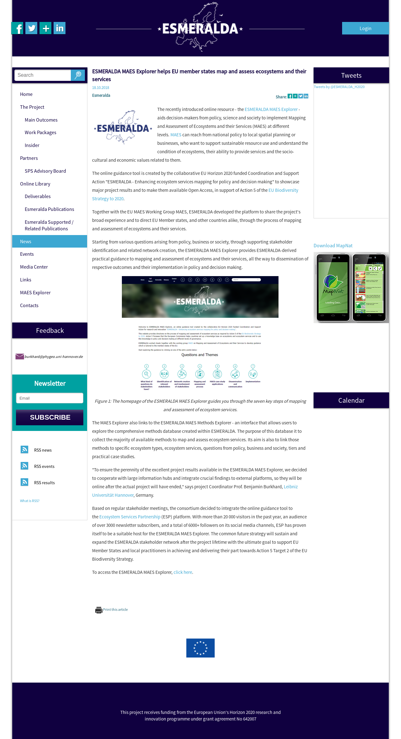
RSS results (44, 483)
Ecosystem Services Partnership (129, 517)
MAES (175, 135)
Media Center (34, 267)
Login (366, 28)
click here (183, 572)
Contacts (29, 305)
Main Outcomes (41, 120)
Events (27, 254)
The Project (32, 107)
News (25, 241)
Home (26, 94)
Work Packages (40, 132)
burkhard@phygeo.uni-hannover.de (53, 356)
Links (25, 279)
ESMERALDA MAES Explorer (271, 109)
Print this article (111, 609)
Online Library (35, 184)
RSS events (44, 466)
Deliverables (38, 196)
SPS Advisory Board (45, 171)
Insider (32, 145)
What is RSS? (29, 500)
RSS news (43, 450)
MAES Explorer (35, 292)
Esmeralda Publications (49, 209)
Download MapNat (333, 245)
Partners (29, 158)
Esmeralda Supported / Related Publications (49, 225)
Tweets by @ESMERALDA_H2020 (339, 86)
